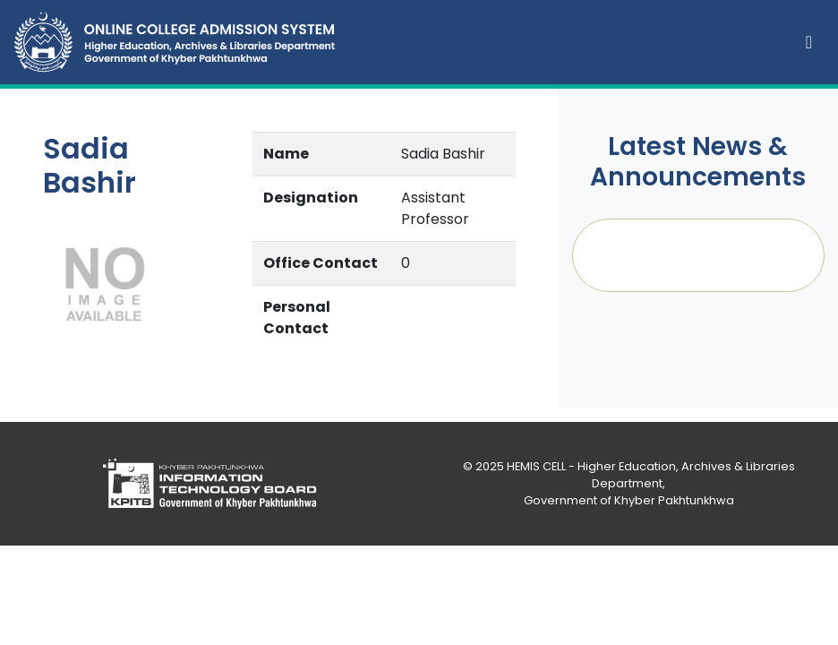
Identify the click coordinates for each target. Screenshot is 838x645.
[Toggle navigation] (809, 42)
